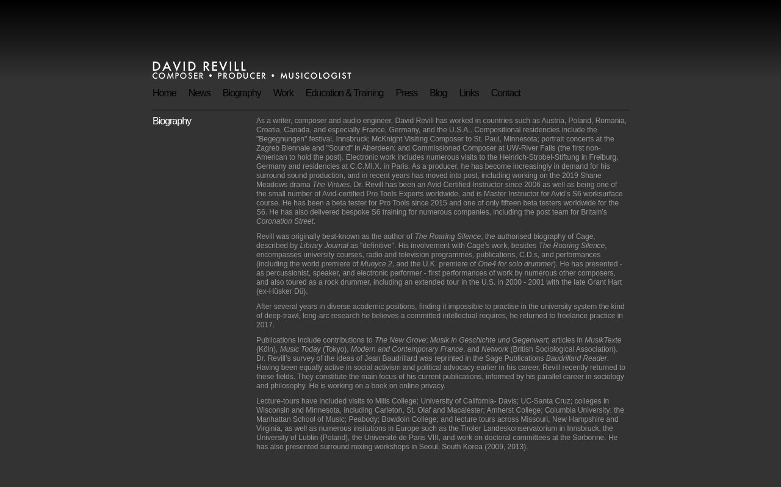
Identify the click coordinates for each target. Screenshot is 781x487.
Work (283, 93)
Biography (242, 93)
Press (406, 93)
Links (468, 93)
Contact (505, 93)
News (200, 93)
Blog (438, 93)
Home (164, 93)
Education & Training (345, 93)
